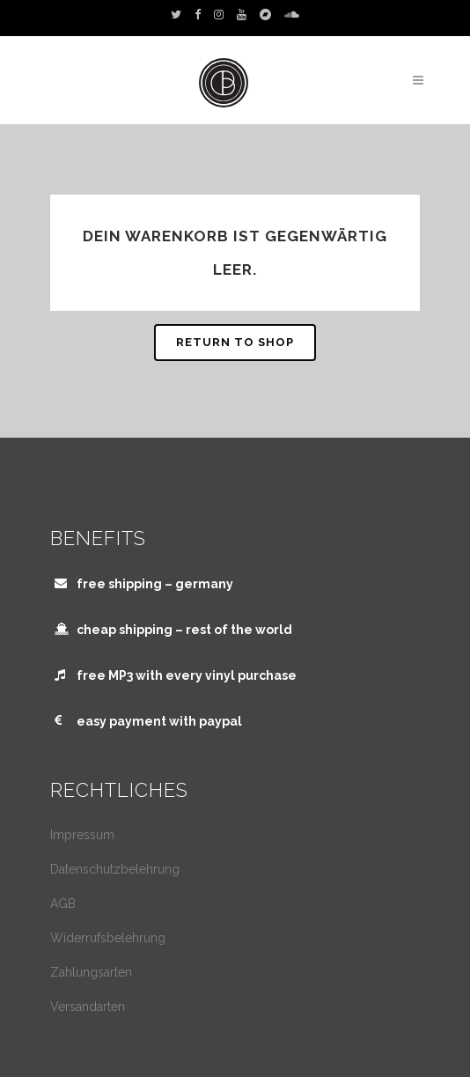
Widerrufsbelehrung (107, 938)
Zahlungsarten (91, 972)
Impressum (82, 835)
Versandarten (87, 1007)
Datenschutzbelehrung (115, 869)
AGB (63, 903)
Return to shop (235, 342)
